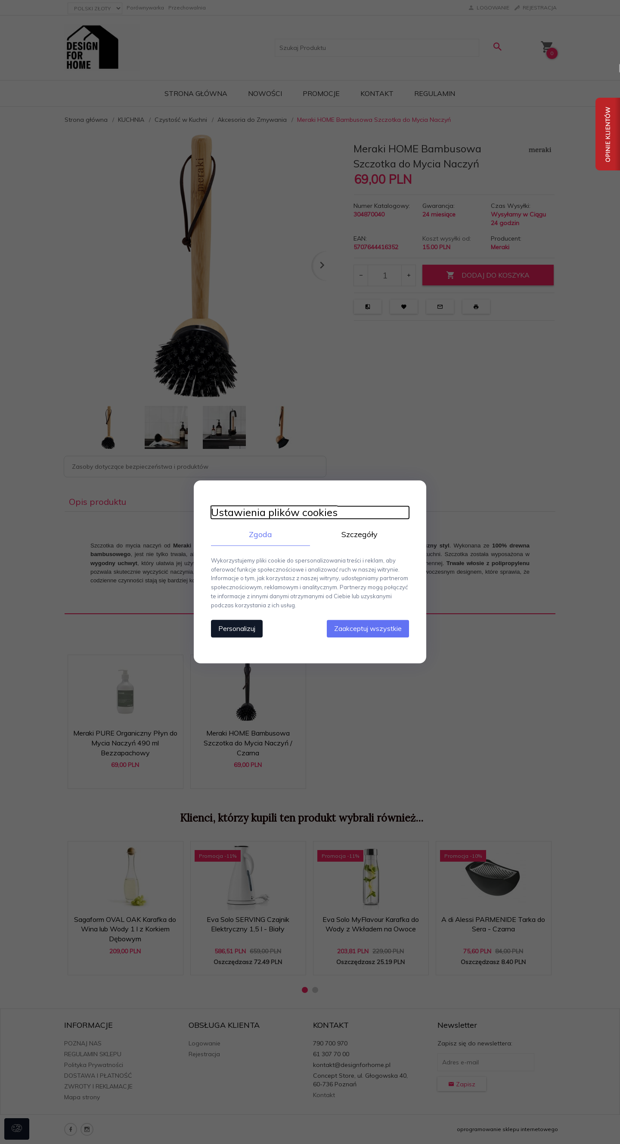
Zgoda (260, 534)
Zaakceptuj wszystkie (368, 629)
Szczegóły (359, 534)
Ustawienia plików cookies (274, 512)
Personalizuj (236, 629)
